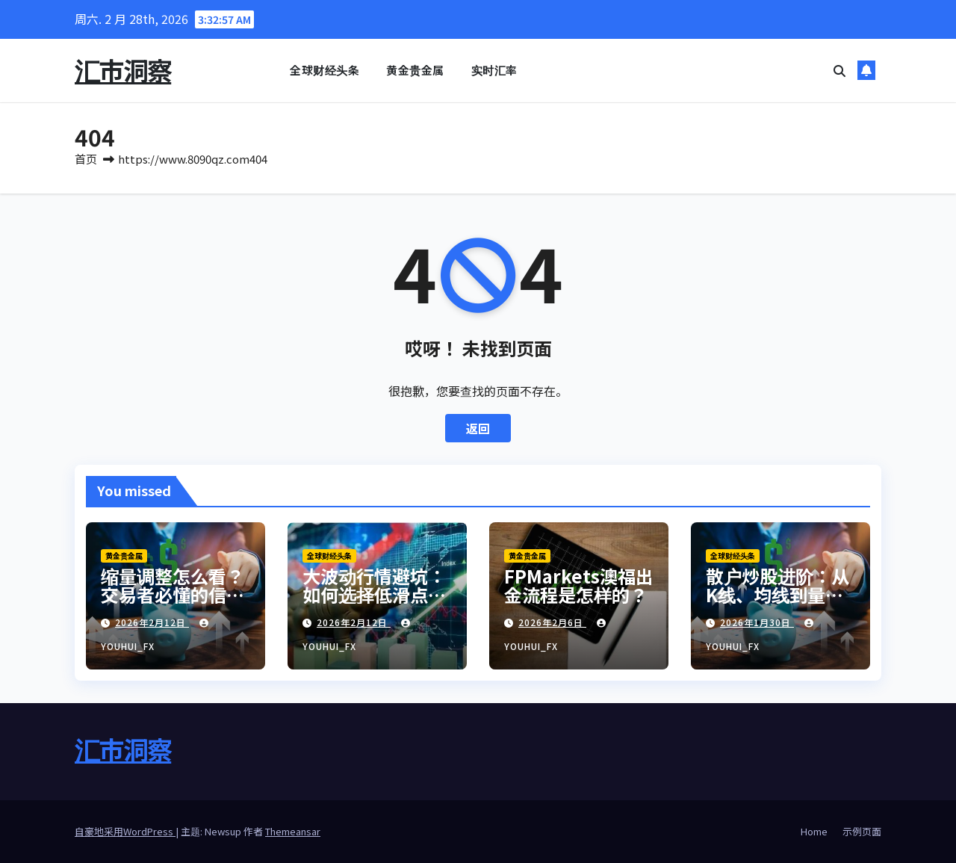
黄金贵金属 (415, 70)
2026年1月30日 (757, 622)
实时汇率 (494, 70)
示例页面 (861, 831)
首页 (86, 159)
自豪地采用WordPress (125, 831)
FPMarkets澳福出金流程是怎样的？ (579, 585)
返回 (478, 428)
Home (814, 831)
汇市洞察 (123, 70)
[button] (839, 70)
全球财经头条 (324, 70)
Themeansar (292, 831)
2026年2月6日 (552, 622)
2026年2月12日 (152, 622)
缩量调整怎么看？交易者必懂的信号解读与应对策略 (172, 594)
